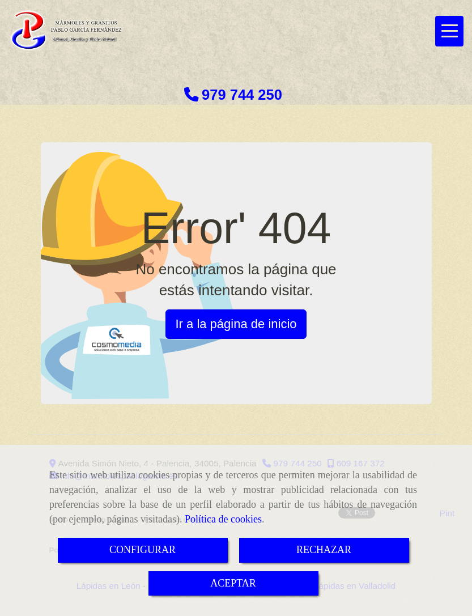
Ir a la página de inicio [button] (235, 324)
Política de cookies (223, 519)
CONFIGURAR (142, 549)
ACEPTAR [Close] (233, 583)
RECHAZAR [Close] (323, 549)
